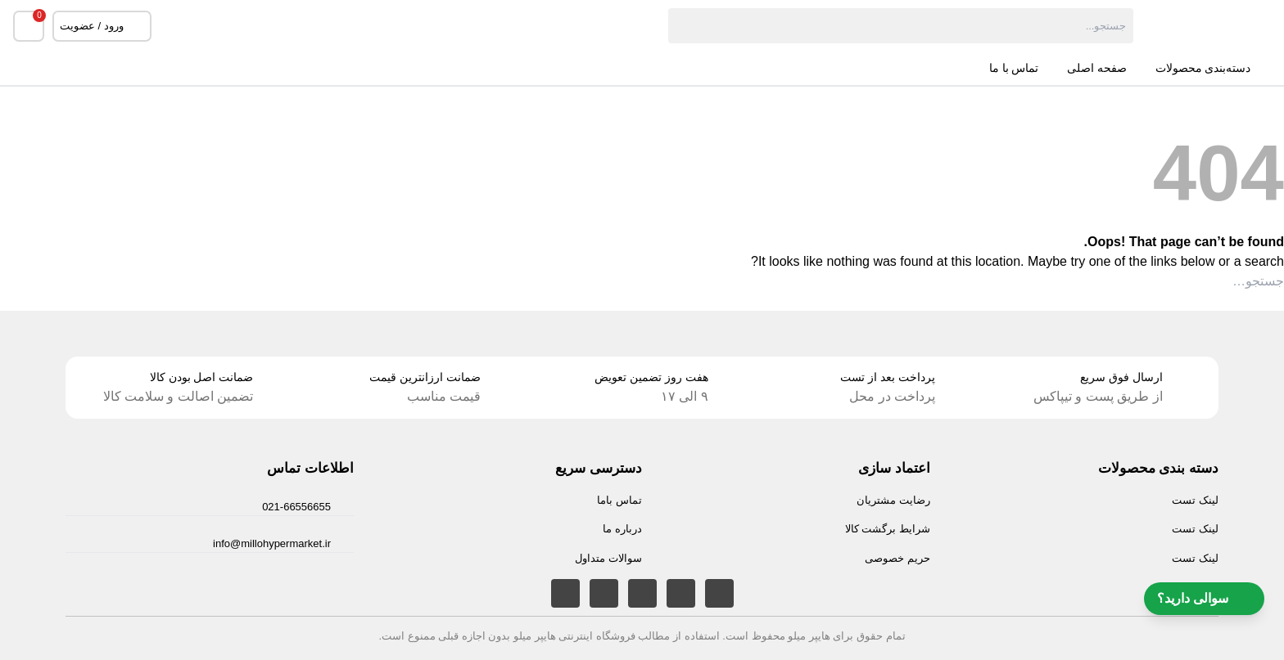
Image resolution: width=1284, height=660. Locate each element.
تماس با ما (1013, 68)
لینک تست (1195, 500)
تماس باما (619, 500)
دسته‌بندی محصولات (1213, 69)
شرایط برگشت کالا (887, 529)
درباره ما (622, 529)
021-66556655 (296, 507)
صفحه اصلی (1097, 68)
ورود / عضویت (102, 26)
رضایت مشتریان (893, 500)
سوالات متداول (608, 558)
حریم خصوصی (897, 558)
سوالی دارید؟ (1204, 598)
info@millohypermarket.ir (272, 543)
